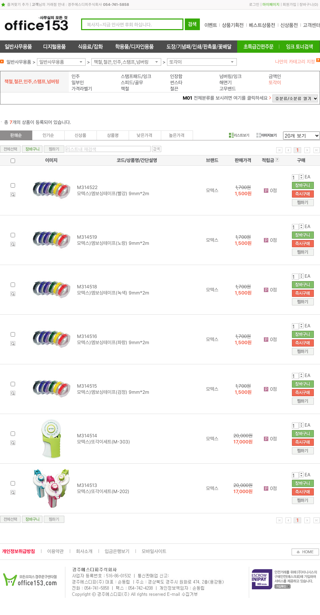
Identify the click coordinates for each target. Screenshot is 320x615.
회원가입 (289, 4)
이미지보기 (266, 135)
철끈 (174, 88)
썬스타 (176, 82)
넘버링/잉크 (230, 76)
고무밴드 (227, 88)
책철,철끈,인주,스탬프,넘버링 (121, 62)
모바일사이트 (154, 551)
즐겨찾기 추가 (18, 4)
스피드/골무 (132, 82)
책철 (125, 88)
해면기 (225, 82)
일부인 (78, 82)
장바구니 (306, 4)
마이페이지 (271, 4)
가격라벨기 (82, 88)
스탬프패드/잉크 (136, 76)
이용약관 (55, 551)
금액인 (275, 76)
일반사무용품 (51, 62)
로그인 (254, 4)
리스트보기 (239, 135)
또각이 (175, 62)
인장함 (176, 76)
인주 (76, 76)
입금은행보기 (117, 551)
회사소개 (84, 551)
